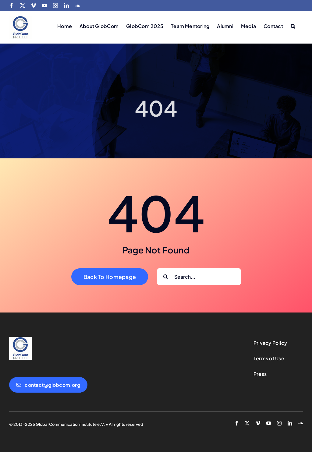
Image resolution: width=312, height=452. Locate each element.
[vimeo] (258, 423)
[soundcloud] (300, 423)
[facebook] (236, 423)
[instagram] (279, 423)
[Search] (165, 276)
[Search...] (199, 276)
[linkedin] (290, 423)
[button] (293, 25)
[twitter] (247, 423)
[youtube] (268, 423)
